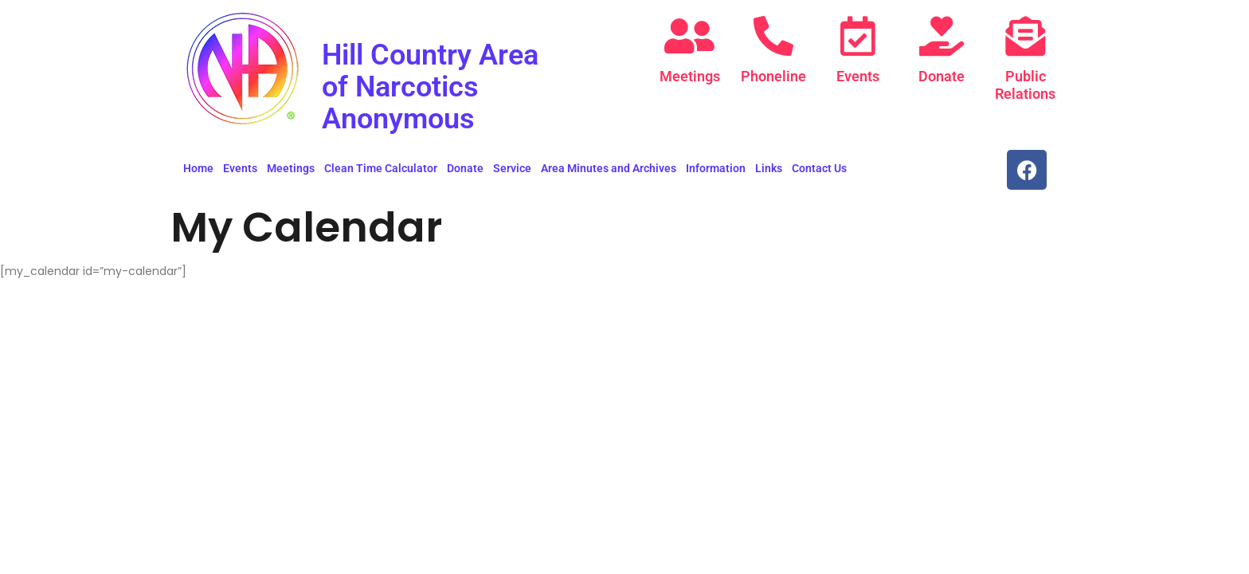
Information (716, 168)
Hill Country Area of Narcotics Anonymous (442, 85)
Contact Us (819, 168)
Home (198, 168)
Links (768, 168)
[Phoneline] (773, 36)
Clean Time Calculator (380, 168)
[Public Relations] (1025, 36)
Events (857, 76)
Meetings (690, 76)
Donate (941, 76)
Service (512, 168)
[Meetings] (690, 36)
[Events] (858, 36)
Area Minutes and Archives (608, 168)
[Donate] (941, 36)
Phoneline (773, 76)
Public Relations (1025, 85)
